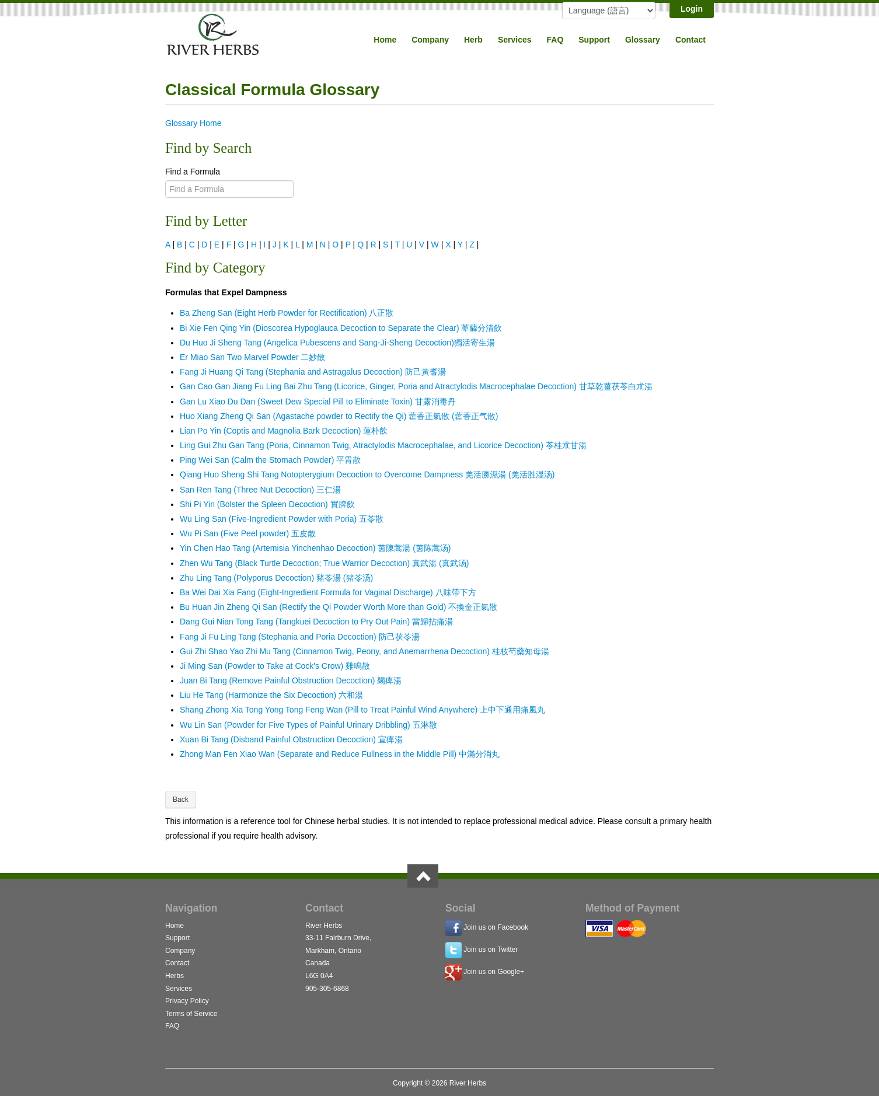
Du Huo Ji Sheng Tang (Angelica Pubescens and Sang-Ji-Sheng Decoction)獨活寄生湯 (337, 342)
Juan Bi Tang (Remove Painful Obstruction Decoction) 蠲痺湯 (291, 680)
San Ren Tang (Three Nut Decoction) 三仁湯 (260, 489)
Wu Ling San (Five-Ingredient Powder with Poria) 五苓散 (281, 518)
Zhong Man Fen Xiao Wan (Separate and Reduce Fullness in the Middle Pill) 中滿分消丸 (340, 754)
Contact (690, 39)
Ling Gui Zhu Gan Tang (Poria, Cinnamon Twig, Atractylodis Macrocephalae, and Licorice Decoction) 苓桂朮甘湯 (383, 445)
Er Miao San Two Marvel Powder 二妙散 (253, 357)
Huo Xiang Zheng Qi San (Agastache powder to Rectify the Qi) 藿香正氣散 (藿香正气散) (339, 416)
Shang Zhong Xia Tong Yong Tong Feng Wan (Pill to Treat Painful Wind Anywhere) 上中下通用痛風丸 (362, 709)
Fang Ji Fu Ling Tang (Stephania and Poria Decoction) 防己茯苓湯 (300, 636)
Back (181, 799)
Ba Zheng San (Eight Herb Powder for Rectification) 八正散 (287, 312)
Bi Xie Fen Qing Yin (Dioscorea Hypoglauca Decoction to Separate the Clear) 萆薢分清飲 (341, 328)
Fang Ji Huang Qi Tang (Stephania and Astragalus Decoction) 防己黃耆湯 (313, 371)
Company (430, 39)
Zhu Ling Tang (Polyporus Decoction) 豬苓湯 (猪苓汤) (276, 577)
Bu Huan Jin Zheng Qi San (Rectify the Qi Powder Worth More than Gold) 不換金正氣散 (338, 607)
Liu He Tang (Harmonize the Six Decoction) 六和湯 (271, 695)
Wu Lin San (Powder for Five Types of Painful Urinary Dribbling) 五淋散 (308, 724)
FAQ (555, 39)
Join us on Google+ (493, 972)
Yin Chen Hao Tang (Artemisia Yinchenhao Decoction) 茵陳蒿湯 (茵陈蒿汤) (315, 548)
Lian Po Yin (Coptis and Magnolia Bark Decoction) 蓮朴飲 (284, 430)
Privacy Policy (187, 1001)
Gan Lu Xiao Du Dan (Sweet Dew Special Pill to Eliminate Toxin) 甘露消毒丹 (318, 401)
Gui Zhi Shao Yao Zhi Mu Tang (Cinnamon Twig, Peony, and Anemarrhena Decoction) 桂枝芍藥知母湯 (364, 651)
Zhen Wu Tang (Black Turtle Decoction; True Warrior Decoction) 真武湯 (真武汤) (324, 563)
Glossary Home (193, 123)
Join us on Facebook (495, 927)
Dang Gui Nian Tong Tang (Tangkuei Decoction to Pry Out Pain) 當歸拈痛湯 (316, 621)
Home (385, 39)
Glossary (642, 39)
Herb (473, 39)
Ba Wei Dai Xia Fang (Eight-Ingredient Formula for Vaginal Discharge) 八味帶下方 (328, 592)
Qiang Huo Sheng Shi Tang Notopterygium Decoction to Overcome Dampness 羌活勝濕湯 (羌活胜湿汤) (367, 474)
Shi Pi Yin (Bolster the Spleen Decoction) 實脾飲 (267, 504)
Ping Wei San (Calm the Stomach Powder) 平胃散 (270, 460)
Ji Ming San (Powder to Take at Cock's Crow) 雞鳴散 (275, 666)
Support (594, 39)
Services (515, 39)
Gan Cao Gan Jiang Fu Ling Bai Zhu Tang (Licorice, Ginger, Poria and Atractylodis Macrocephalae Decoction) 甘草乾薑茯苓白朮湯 (416, 386)
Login (692, 8)
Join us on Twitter (490, 949)
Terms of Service (191, 1014)
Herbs (174, 976)
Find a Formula (192, 171)
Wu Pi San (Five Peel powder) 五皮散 (248, 533)
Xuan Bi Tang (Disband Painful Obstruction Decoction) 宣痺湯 (291, 739)
